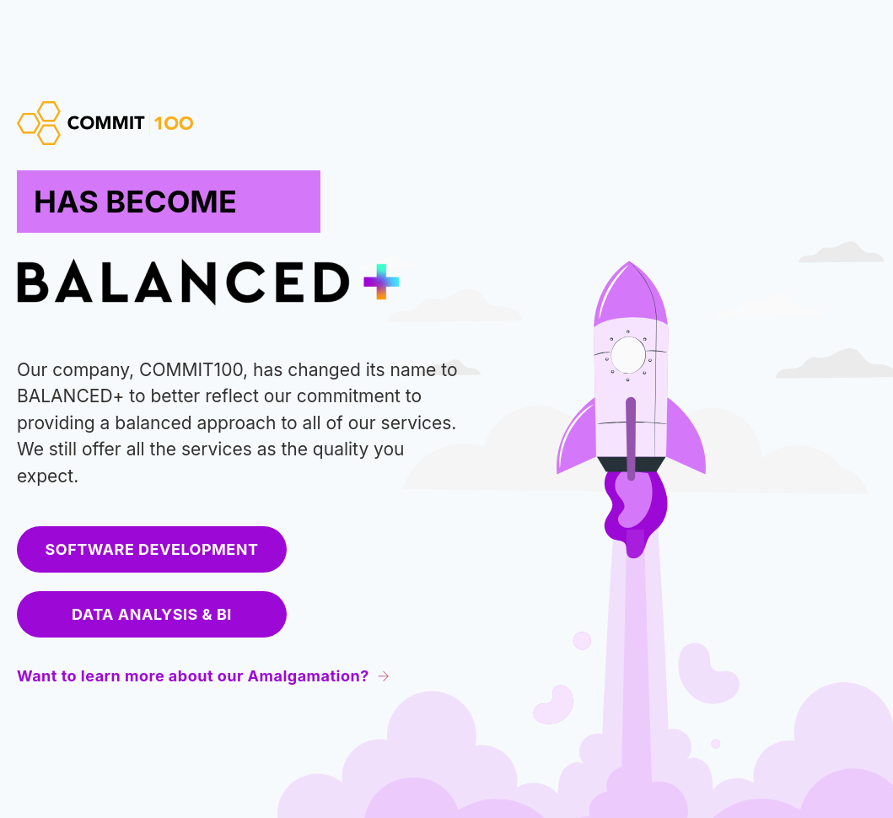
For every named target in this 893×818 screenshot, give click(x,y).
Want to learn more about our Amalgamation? (203, 676)
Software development (152, 549)
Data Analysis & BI (152, 614)
